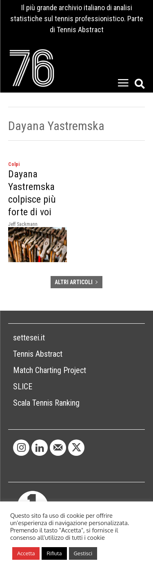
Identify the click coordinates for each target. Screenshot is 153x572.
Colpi (14, 164)
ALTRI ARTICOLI (76, 282)
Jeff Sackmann (23, 224)
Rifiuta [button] (54, 553)
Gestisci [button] (83, 553)
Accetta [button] (26, 553)
